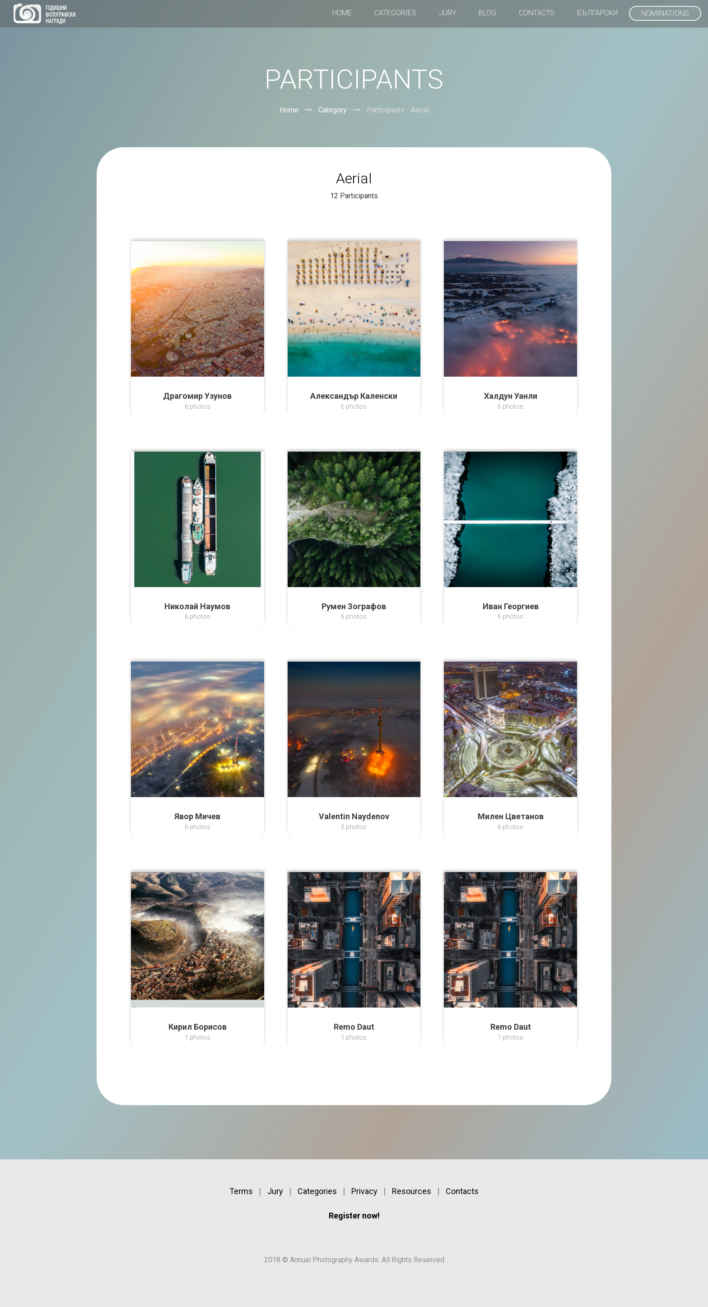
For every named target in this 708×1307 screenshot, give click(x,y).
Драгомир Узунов (197, 396)
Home (288, 110)
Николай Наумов (197, 606)
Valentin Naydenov (354, 816)
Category (332, 110)
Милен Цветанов (511, 816)
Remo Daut (354, 1027)
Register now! (354, 1215)
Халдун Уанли (510, 396)
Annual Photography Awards (44, 14)
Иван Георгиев (511, 606)
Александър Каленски (353, 396)
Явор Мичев (197, 816)
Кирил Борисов (197, 1027)
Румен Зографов (353, 606)
